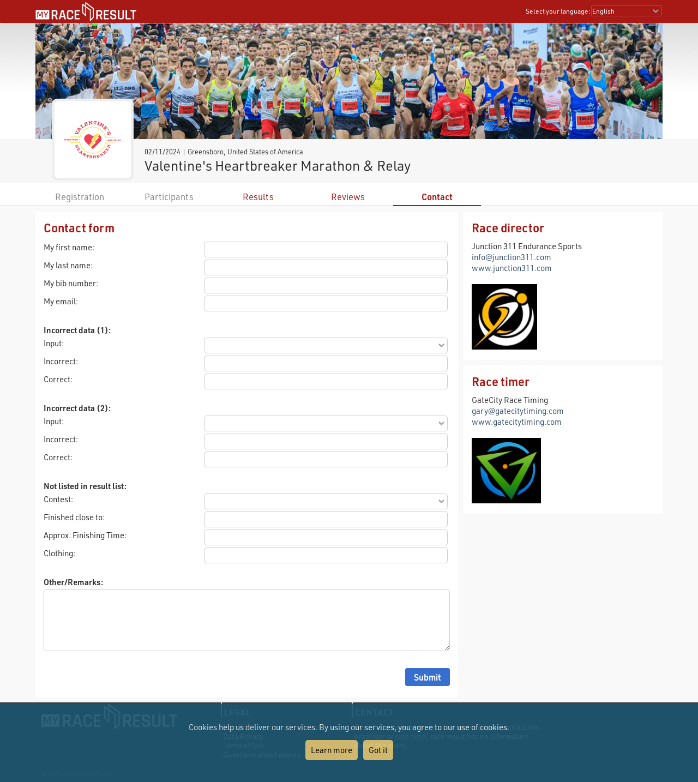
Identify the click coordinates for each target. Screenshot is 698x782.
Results (258, 196)
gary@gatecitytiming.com (518, 410)
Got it (378, 749)
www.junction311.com (512, 267)
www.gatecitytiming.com (517, 421)
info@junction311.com (511, 256)
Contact (437, 196)
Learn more (331, 749)
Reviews (348, 196)
